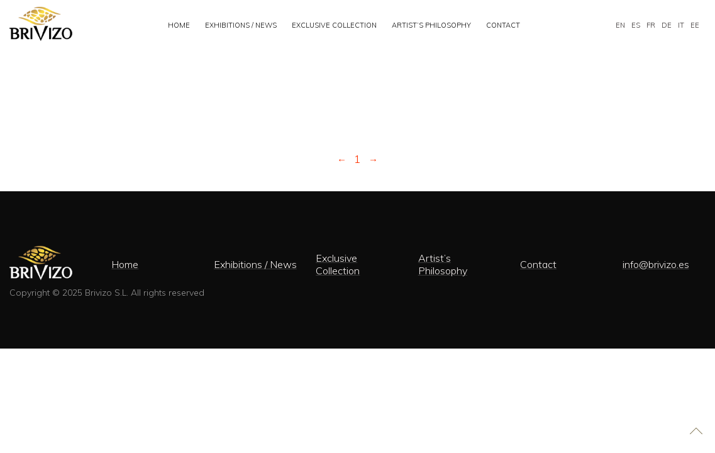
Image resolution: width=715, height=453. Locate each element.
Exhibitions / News (241, 25)
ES (635, 25)
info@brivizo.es (656, 264)
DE (667, 25)
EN (620, 25)
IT (681, 25)
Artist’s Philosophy (431, 25)
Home (179, 25)
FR (650, 25)
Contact (503, 25)
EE (694, 25)
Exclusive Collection (334, 25)
